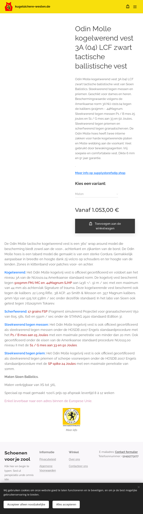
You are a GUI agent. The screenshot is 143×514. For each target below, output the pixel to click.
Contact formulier (126, 452)
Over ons (74, 459)
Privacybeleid (47, 459)
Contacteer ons (78, 466)
